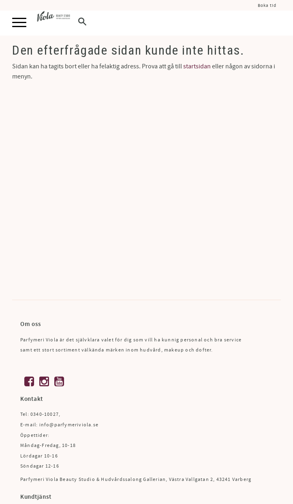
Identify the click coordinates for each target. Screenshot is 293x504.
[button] (19, 23)
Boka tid (267, 5)
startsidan (197, 66)
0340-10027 (44, 414)
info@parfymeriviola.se (68, 425)
